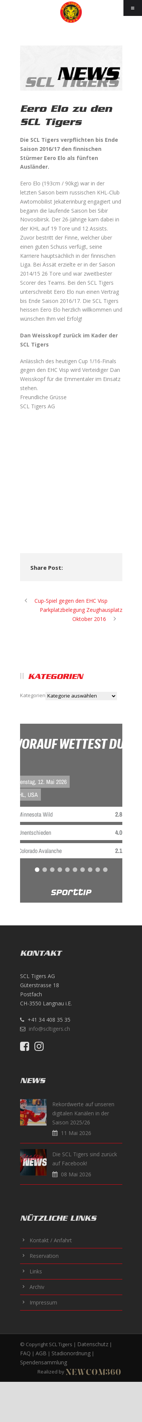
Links (36, 1271)
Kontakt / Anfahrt (51, 1240)
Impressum (43, 1302)
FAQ (25, 1353)
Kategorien (32, 695)
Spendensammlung (43, 1362)
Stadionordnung (71, 1353)
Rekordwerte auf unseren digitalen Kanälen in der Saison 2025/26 (83, 1113)
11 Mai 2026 (76, 1133)
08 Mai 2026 (76, 1174)
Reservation (44, 1255)
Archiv (37, 1286)
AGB (41, 1353)
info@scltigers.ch (49, 1028)
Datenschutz (92, 1344)
